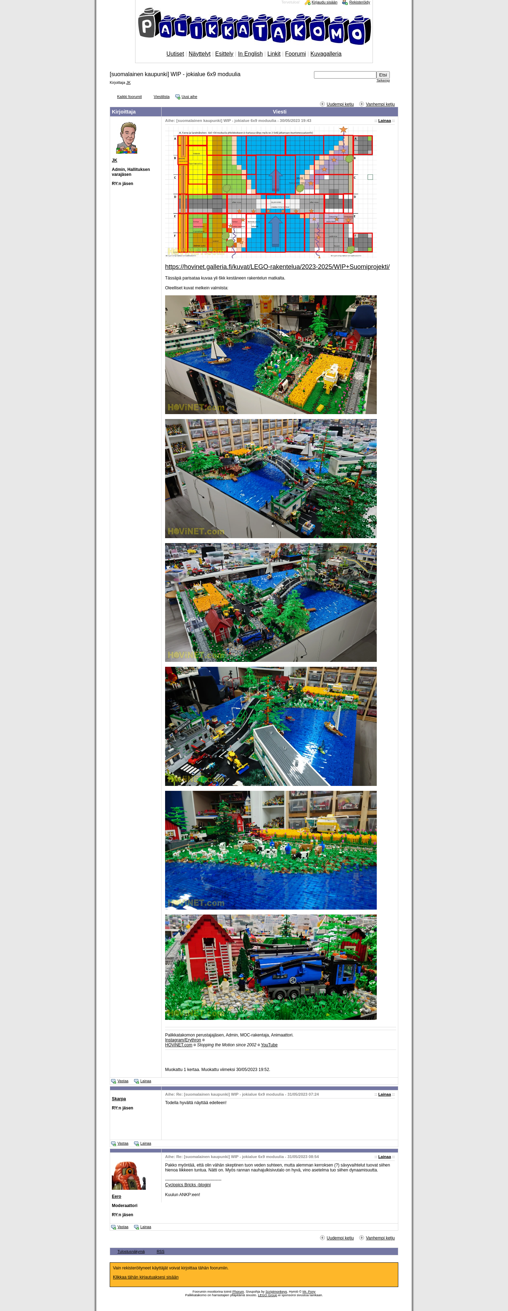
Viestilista (162, 96)
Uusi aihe (189, 96)
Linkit (273, 54)
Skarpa (119, 1098)
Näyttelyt (200, 54)
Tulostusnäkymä (131, 1251)
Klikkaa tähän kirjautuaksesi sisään (146, 1277)
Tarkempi (383, 80)
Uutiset (175, 54)
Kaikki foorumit (129, 96)
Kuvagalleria (325, 54)
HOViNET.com (178, 1044)
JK (128, 82)
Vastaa (122, 1081)
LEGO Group (267, 1295)
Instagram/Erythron (183, 1040)
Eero (116, 1196)
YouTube (269, 1044)
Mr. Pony (308, 1291)
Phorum (238, 1291)
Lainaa (384, 120)
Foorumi (295, 54)
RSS (160, 1251)
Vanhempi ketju (380, 104)
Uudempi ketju (340, 104)
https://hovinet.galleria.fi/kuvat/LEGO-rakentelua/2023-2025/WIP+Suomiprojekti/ (277, 266)
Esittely (224, 54)
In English (250, 54)
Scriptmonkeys (276, 1291)
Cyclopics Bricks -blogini (188, 1184)
